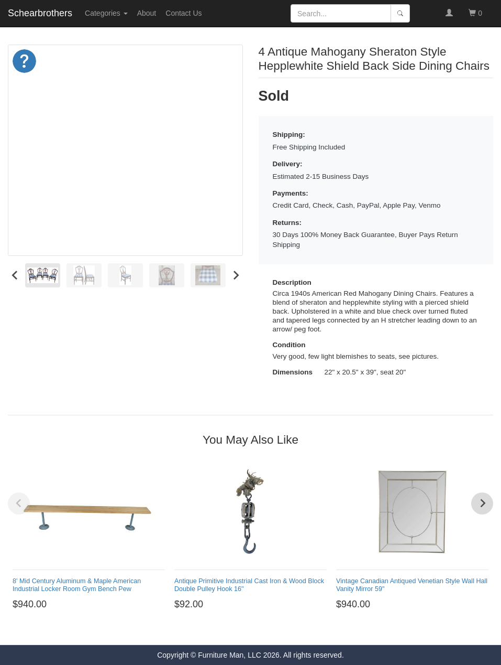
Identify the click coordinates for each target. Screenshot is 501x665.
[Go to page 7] (271, 629)
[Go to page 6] (263, 629)
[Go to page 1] (221, 629)
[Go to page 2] (229, 629)
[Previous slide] (19, 503)
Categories (106, 13)
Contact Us (183, 13)
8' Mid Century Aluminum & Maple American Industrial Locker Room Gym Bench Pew (77, 585)
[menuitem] (43, 275)
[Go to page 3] (238, 629)
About (147, 13)
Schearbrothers (40, 13)
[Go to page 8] (280, 629)
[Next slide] (236, 275)
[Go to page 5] (255, 629)
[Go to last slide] (15, 275)
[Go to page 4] (246, 629)
